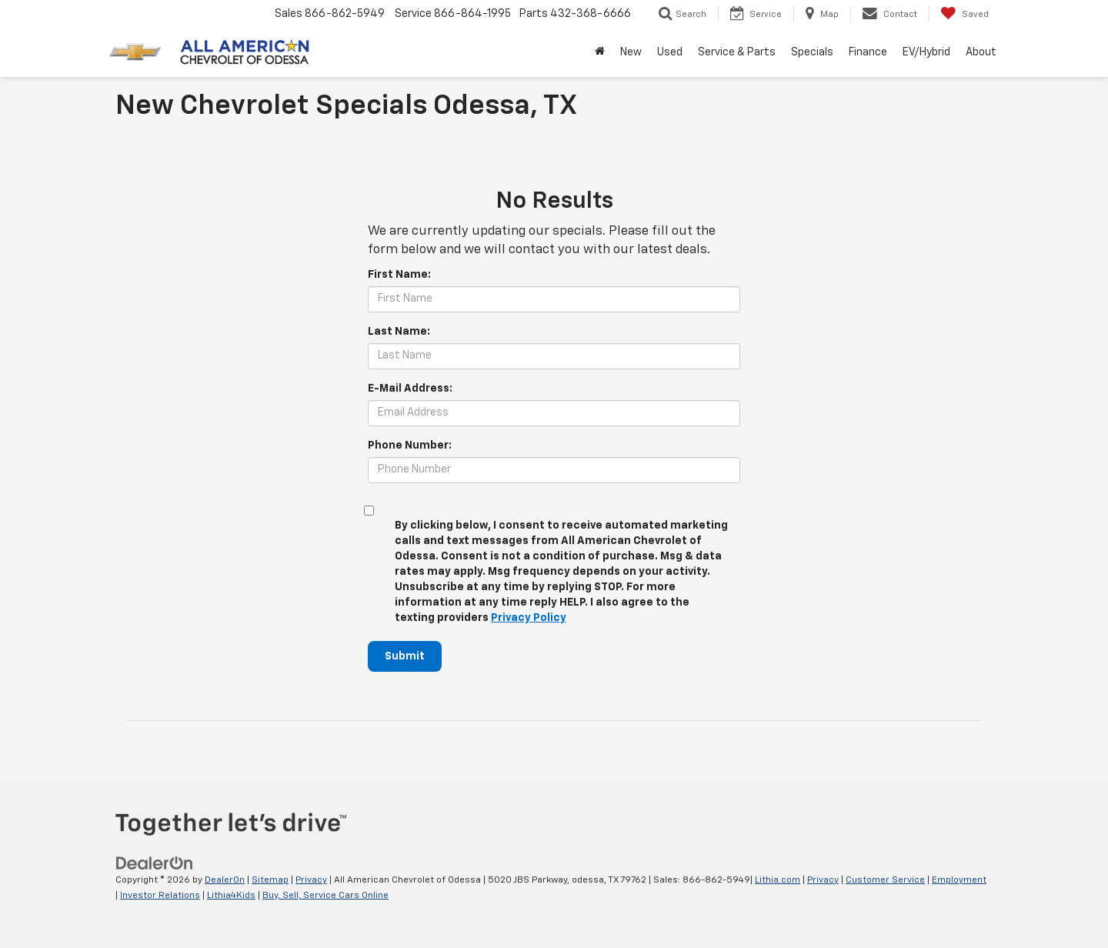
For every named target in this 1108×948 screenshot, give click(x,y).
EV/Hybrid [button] (926, 52)
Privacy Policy (528, 618)
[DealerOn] (154, 863)
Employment (959, 880)
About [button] (981, 52)
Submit (405, 656)
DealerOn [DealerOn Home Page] (225, 880)
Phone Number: (410, 445)
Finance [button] (868, 52)
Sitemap (270, 880)
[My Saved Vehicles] (964, 14)
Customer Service (885, 880)
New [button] (631, 52)
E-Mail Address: (410, 388)
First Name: (399, 274)
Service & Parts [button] (737, 52)
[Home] (599, 52)
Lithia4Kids (231, 895)
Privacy (311, 880)
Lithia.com (777, 880)
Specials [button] (812, 52)
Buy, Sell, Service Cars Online (325, 895)
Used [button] (669, 52)
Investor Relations (160, 895)
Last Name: (399, 331)
